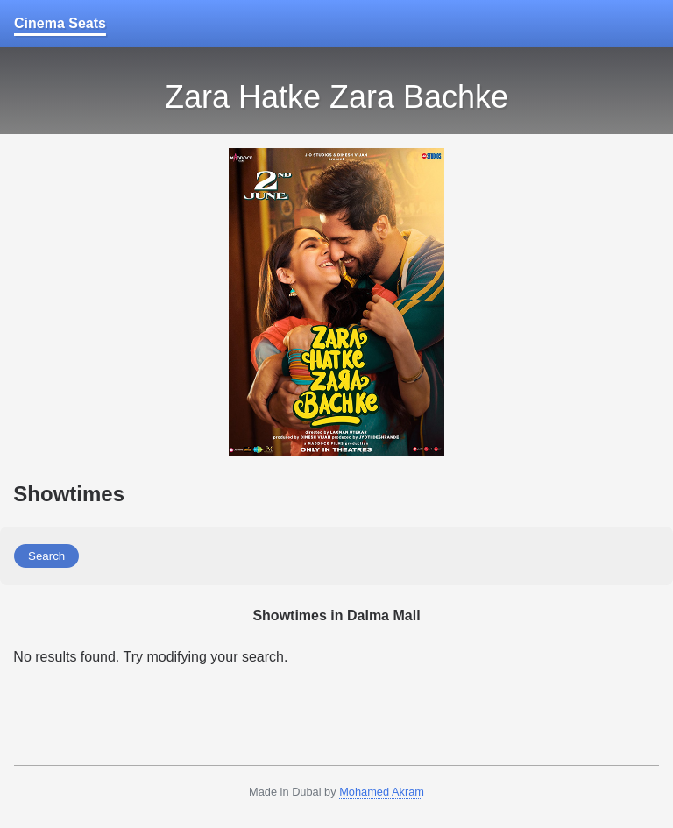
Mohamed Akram (381, 791)
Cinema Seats (60, 23)
